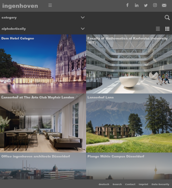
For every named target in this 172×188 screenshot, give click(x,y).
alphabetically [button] (14, 29)
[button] (43, 17)
